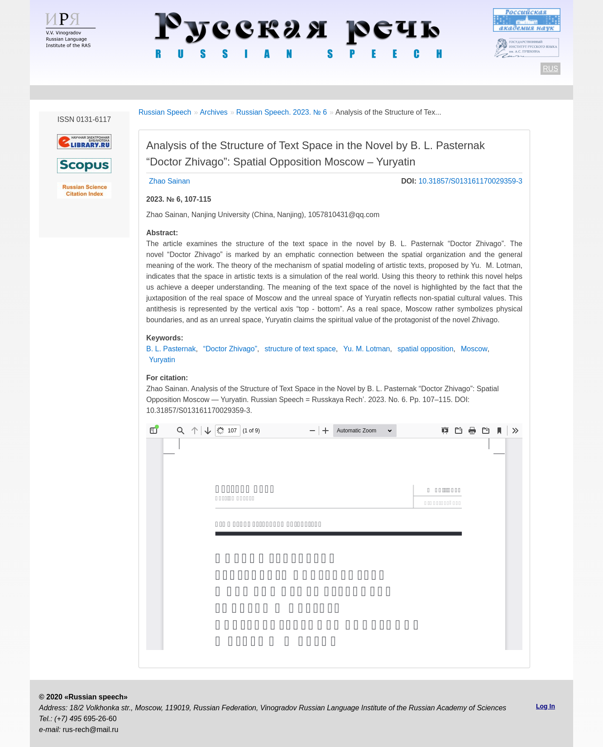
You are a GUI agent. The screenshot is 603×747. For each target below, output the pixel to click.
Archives (337, 92)
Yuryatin (162, 360)
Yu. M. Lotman (366, 349)
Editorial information (406, 92)
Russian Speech (165, 112)
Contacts (134, 92)
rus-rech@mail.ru (90, 729)
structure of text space (299, 349)
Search (538, 92)
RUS (550, 69)
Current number (276, 92)
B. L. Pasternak (171, 349)
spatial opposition (425, 349)
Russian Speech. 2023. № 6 (281, 112)
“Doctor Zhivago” (230, 349)
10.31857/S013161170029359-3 (470, 181)
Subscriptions (483, 92)
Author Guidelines (199, 92)
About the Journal (70, 92)
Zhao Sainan (169, 181)
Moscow (474, 349)
